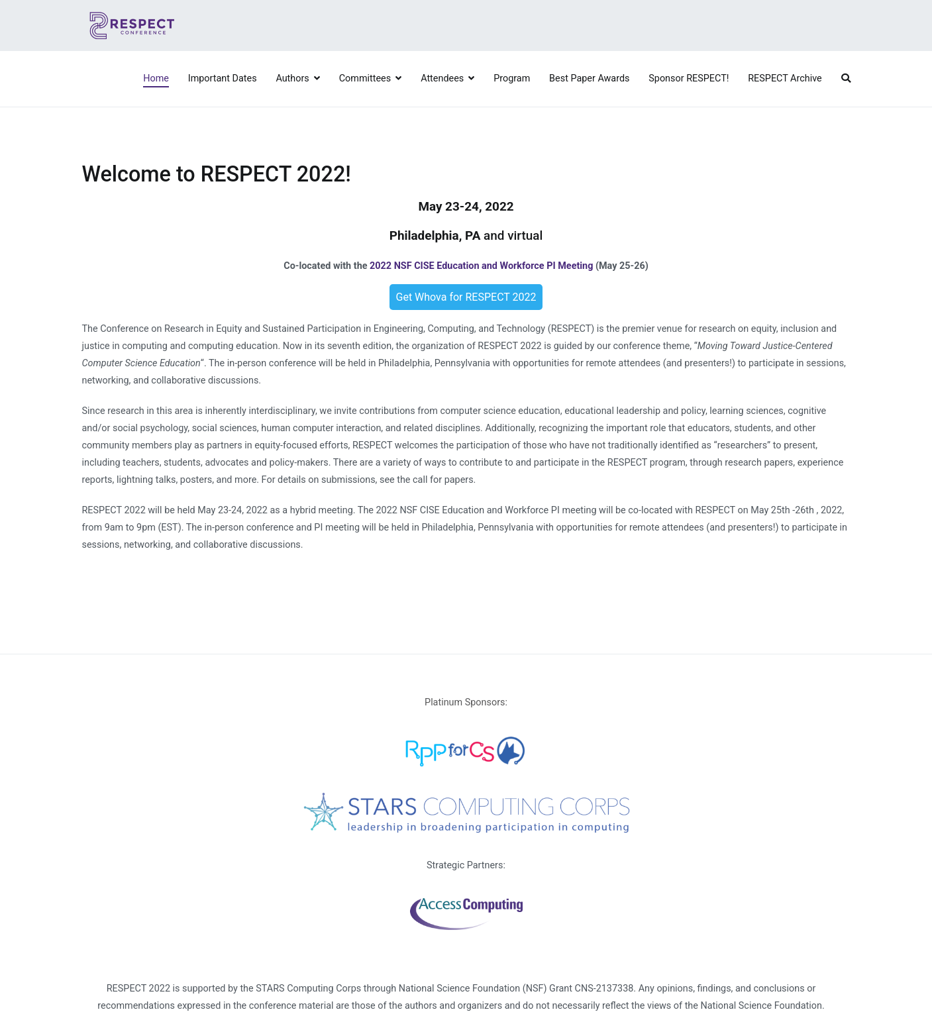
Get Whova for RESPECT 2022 (466, 297)
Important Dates (222, 78)
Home (156, 78)
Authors (292, 78)
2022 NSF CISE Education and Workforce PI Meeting (481, 266)
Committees (365, 78)
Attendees (442, 78)
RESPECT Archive (785, 78)
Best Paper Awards (589, 78)
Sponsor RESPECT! (688, 78)
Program (511, 78)
